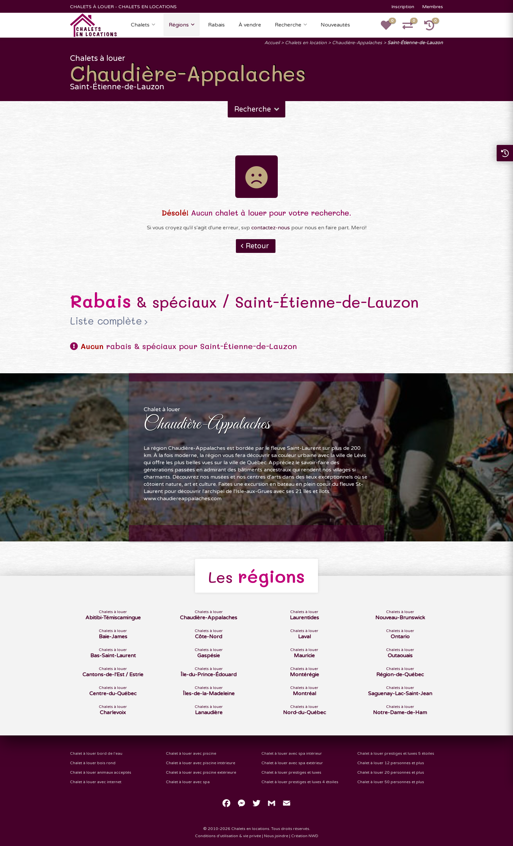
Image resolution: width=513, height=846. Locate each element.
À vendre (250, 25)
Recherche (288, 25)
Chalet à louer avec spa (188, 782)
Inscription (402, 6)
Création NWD (304, 836)
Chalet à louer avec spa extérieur (292, 763)
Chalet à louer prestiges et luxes (291, 772)
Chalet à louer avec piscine (191, 753)
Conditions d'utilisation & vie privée (228, 836)
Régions (179, 25)
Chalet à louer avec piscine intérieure (200, 763)
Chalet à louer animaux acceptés (100, 772)
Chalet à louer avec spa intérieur (291, 753)
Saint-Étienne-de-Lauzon (415, 42)
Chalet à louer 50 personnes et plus (390, 782)
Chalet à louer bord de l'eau (96, 753)
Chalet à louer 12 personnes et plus (390, 763)
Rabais (216, 25)
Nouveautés (335, 25)
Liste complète (106, 321)
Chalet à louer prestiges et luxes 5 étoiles (395, 753)
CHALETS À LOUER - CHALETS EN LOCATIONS (123, 6)
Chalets (140, 25)
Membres (432, 6)
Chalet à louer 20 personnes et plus (390, 772)
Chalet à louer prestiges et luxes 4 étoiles (299, 782)
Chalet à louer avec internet (95, 782)
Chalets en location (306, 42)
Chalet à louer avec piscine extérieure (201, 772)
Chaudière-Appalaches (357, 42)
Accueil (272, 42)
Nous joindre (276, 836)
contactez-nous (270, 227)
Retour (257, 246)
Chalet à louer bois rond (92, 763)
